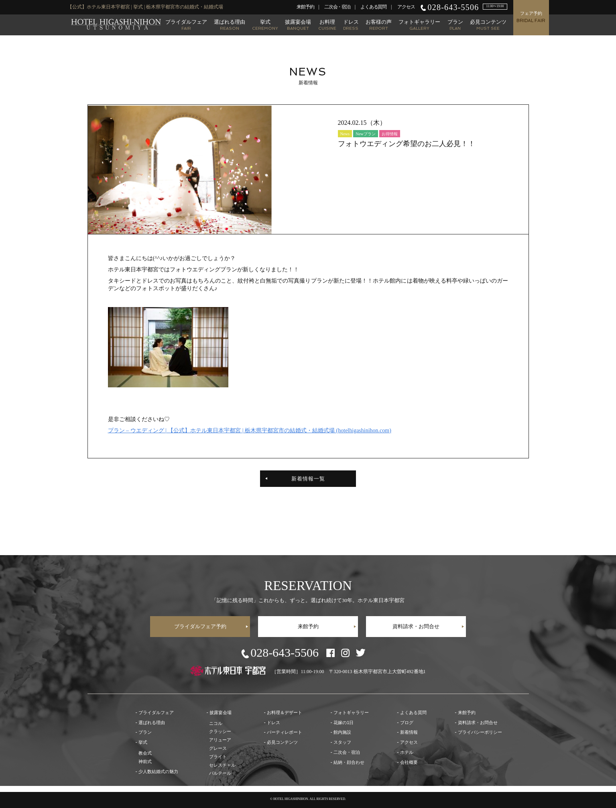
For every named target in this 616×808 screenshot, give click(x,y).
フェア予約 (530, 17)
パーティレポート (284, 732)
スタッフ (342, 742)
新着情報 (409, 732)
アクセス (406, 7)
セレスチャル (222, 765)
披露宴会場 (298, 25)
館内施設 (342, 732)
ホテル (406, 752)
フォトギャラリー (419, 25)
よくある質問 (373, 7)
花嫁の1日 (343, 722)
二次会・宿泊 (337, 7)
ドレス (351, 25)
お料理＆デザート (284, 712)
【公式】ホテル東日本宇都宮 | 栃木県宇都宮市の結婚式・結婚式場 (116, 24)
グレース (218, 748)
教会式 (145, 753)
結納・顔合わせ (348, 762)
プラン (455, 25)
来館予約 (305, 7)
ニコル (215, 723)
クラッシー (220, 731)
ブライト (218, 756)
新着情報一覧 (308, 479)
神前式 (145, 761)
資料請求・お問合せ (415, 626)
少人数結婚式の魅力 (158, 771)
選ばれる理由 (229, 25)
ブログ (406, 722)
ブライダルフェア (186, 25)
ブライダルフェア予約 (200, 626)
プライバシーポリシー (480, 732)
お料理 (327, 25)
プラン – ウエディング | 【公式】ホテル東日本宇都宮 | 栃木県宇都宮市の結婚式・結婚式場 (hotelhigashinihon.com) (249, 430)
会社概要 (409, 762)
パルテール (220, 773)
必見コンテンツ (488, 25)
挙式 (265, 25)
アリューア (220, 739)
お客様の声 (379, 25)
